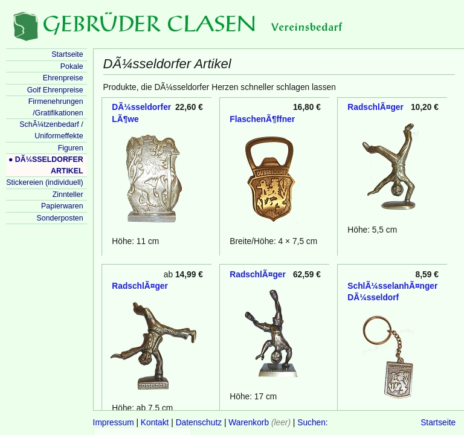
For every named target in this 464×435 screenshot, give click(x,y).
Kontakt (155, 422)
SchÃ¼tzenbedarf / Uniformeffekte (51, 130)
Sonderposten (60, 218)
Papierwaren (62, 206)
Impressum (113, 422)
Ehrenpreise (63, 78)
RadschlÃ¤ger (375, 107)
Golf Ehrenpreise (55, 90)
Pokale (71, 66)
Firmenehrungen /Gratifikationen (55, 107)
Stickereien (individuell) (44, 182)
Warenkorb (248, 422)
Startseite (438, 422)
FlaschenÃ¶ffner (262, 119)
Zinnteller (68, 194)
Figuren (70, 148)
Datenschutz (199, 422)
